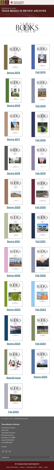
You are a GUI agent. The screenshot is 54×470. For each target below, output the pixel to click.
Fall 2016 (41, 106)
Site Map (4, 446)
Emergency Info (31, 467)
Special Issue (13, 377)
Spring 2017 (13, 139)
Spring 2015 (13, 72)
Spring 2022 (13, 275)
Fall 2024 (40, 343)
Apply (40, 467)
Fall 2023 (40, 309)
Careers (22, 467)
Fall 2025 (13, 411)
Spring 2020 (13, 207)
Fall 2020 (40, 207)
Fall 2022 (40, 275)
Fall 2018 (40, 140)
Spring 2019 (13, 173)
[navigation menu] (2, 2)
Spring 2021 (13, 241)
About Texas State (12, 467)
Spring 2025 (40, 376)
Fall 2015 (40, 72)
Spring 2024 (13, 343)
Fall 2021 (41, 241)
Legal (46, 467)
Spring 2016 (13, 105)
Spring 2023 (13, 309)
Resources (5, 457)
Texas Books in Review (9, 8)
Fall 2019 (41, 173)
